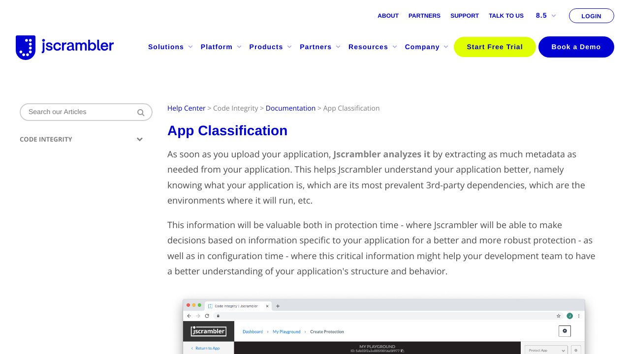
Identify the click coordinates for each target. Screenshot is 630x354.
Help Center (186, 108)
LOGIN (592, 16)
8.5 (546, 15)
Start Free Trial (495, 47)
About (388, 15)
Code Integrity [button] (81, 139)
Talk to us (506, 15)
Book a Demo (576, 47)
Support (464, 15)
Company (427, 47)
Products (271, 47)
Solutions (170, 47)
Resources (373, 47)
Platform (221, 47)
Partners (425, 15)
